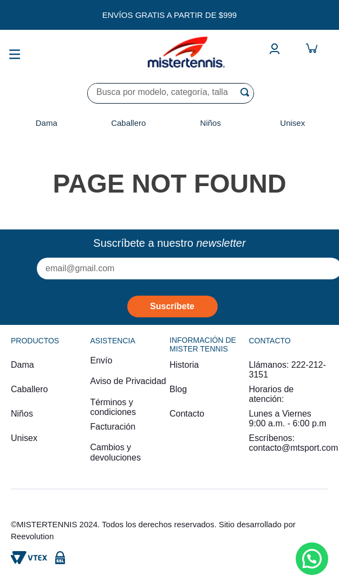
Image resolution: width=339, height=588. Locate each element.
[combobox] (170, 93)
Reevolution (32, 536)
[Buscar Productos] (246, 92)
